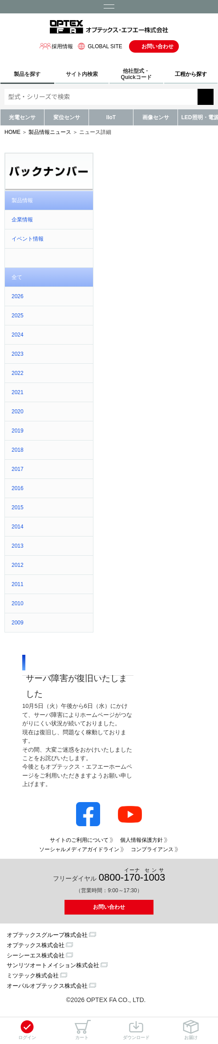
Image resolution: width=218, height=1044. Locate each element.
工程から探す (191, 74)
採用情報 (56, 46)
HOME (12, 132)
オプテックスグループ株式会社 (47, 935)
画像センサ (155, 117)
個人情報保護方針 (141, 840)
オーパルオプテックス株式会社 (47, 985)
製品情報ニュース (49, 132)
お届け (191, 1030)
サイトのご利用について (79, 840)
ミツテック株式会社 (33, 975)
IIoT (111, 117)
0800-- (132, 875)
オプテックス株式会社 (36, 945)
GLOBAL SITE (98, 46)
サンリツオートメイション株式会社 (53, 965)
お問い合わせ (157, 46)
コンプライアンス (152, 849)
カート (82, 1030)
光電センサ (22, 117)
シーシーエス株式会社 (36, 955)
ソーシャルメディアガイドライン (79, 849)
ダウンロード (136, 1030)
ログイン (27, 1030)
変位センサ (66, 117)
